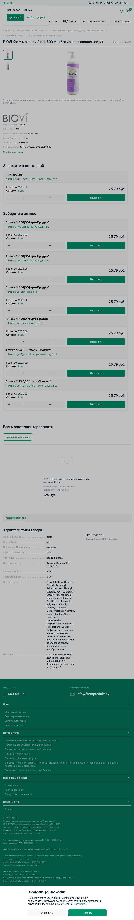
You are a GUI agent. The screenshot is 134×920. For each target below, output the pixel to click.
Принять (87, 912)
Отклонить (47, 912)
